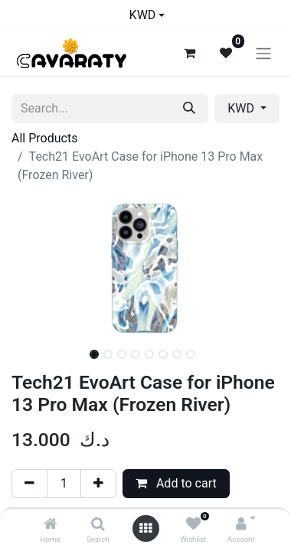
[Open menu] (145, 528)
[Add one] (98, 483)
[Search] (98, 524)
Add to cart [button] (176, 483)
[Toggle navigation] (263, 53)
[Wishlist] (193, 524)
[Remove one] (29, 483)
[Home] (50, 524)
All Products (44, 138)
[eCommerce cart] (189, 52)
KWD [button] (242, 108)
